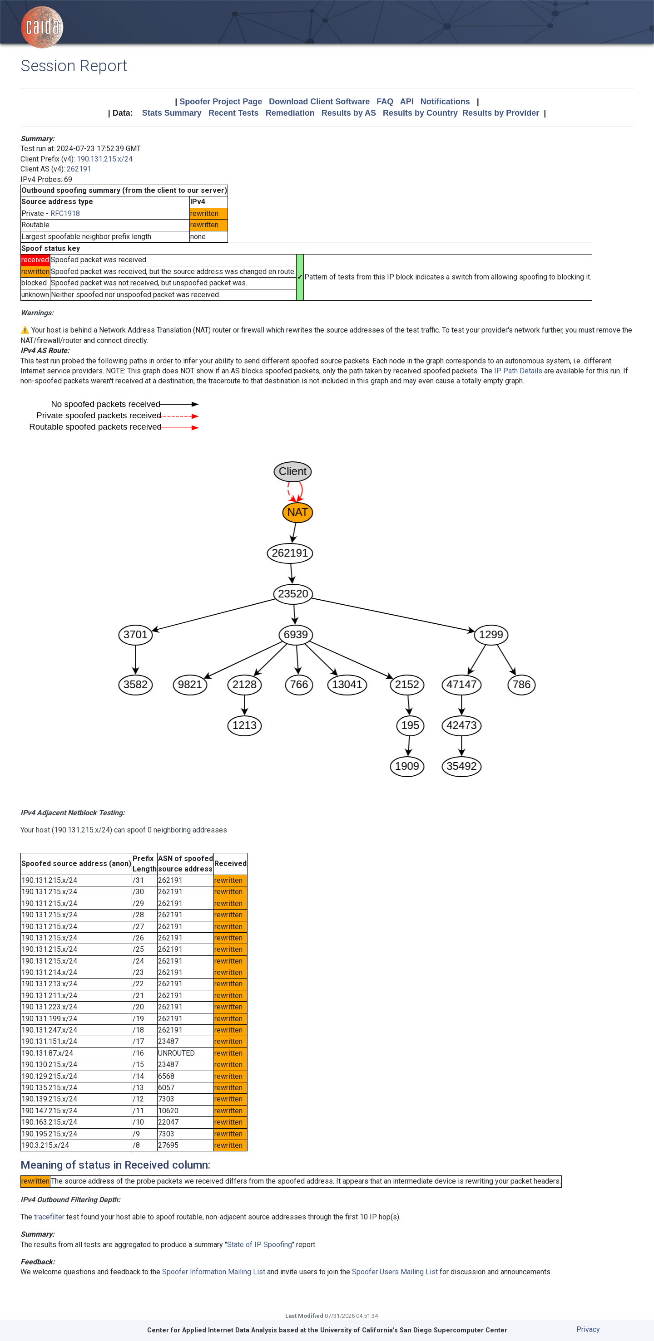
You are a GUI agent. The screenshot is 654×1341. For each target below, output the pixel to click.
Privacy (588, 1329)
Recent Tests (233, 112)
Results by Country (420, 112)
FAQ (385, 101)
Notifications (445, 101)
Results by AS (349, 112)
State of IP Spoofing (259, 1244)
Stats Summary (172, 112)
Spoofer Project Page (220, 101)
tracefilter (49, 1217)
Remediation (290, 112)
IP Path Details (518, 371)
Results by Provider (500, 112)
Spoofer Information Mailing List (213, 1272)
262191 (79, 169)
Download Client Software (319, 101)
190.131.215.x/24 (105, 159)
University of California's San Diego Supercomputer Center (413, 1330)
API (407, 101)
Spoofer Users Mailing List (395, 1272)
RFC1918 (65, 213)
